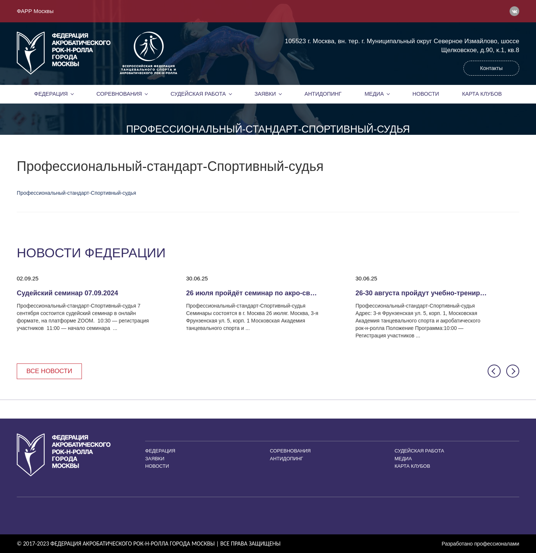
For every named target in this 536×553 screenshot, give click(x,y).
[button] (494, 371)
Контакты (491, 68)
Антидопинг (323, 94)
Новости (425, 94)
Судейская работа (198, 94)
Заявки (265, 94)
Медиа (374, 94)
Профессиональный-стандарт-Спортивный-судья (76, 193)
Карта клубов (482, 94)
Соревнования (119, 94)
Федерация (51, 94)
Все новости (49, 371)
